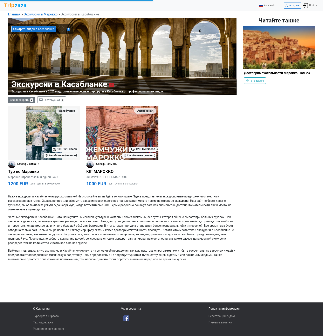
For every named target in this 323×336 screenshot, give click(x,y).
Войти (310, 5)
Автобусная (51, 100)
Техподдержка (43, 322)
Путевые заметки (220, 322)
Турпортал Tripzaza (46, 316)
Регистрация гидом (221, 316)
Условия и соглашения (48, 328)
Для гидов (293, 5)
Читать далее (255, 80)
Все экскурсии (21, 100)
